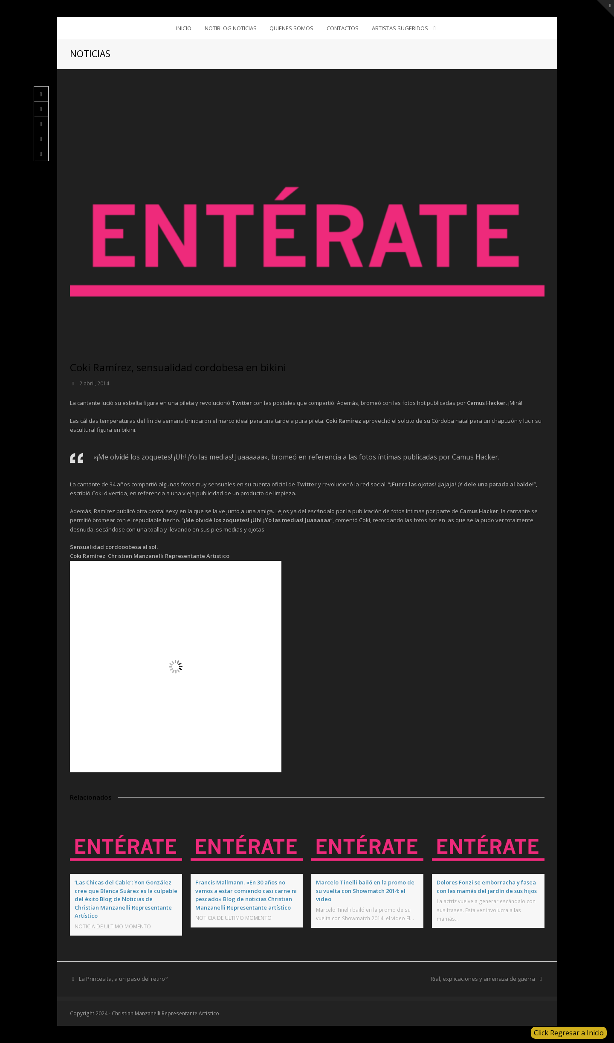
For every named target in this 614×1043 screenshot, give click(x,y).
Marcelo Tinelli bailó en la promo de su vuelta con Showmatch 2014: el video (365, 890)
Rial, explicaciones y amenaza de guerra (487, 978)
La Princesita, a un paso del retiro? (119, 978)
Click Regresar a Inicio (569, 1032)
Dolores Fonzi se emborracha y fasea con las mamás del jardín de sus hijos (487, 886)
